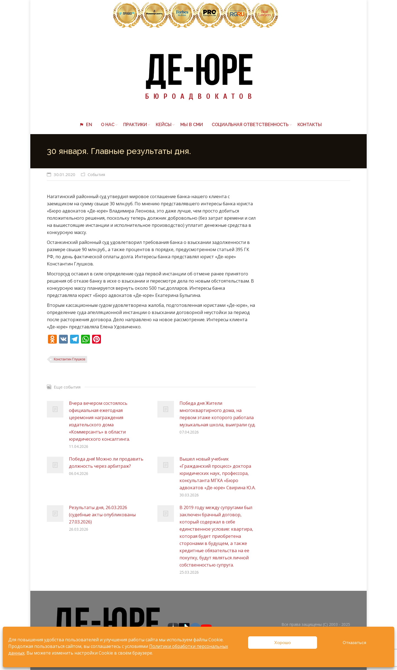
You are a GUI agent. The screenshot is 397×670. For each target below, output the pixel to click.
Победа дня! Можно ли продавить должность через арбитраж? (106, 462)
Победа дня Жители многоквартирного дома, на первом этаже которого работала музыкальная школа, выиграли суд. (217, 414)
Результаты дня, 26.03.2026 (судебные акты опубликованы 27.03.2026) (102, 514)
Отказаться (354, 642)
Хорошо (282, 642)
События (96, 174)
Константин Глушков (69, 359)
